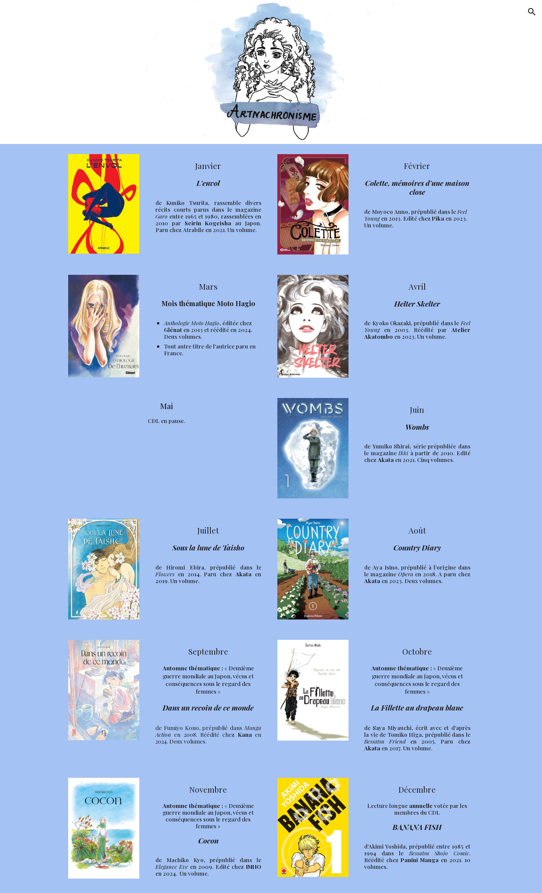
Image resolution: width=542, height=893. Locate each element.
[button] (532, 12)
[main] (208, 174)
